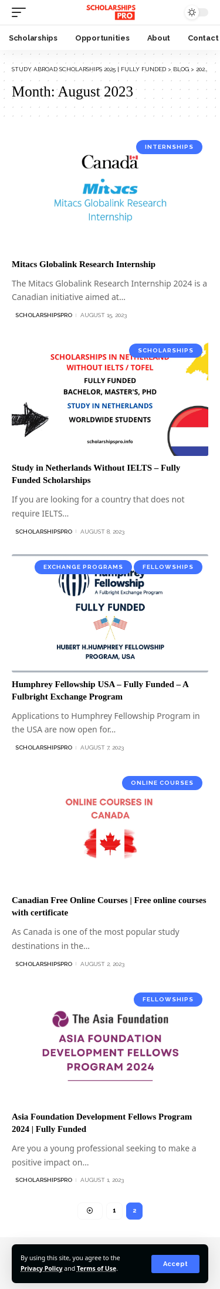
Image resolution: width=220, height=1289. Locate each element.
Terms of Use (96, 1268)
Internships (169, 147)
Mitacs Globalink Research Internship (83, 264)
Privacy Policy (42, 1268)
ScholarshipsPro (43, 315)
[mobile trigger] (22, 12)
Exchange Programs (83, 567)
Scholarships (166, 350)
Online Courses (162, 783)
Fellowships (168, 567)
